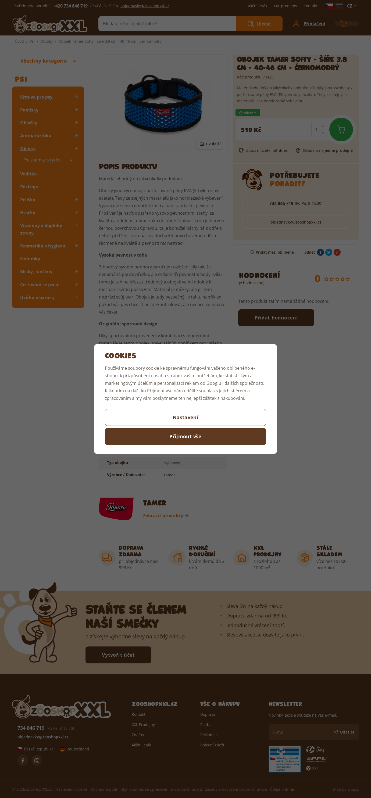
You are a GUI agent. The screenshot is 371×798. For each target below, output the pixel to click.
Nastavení (185, 417)
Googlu (213, 383)
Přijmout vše (185, 436)
